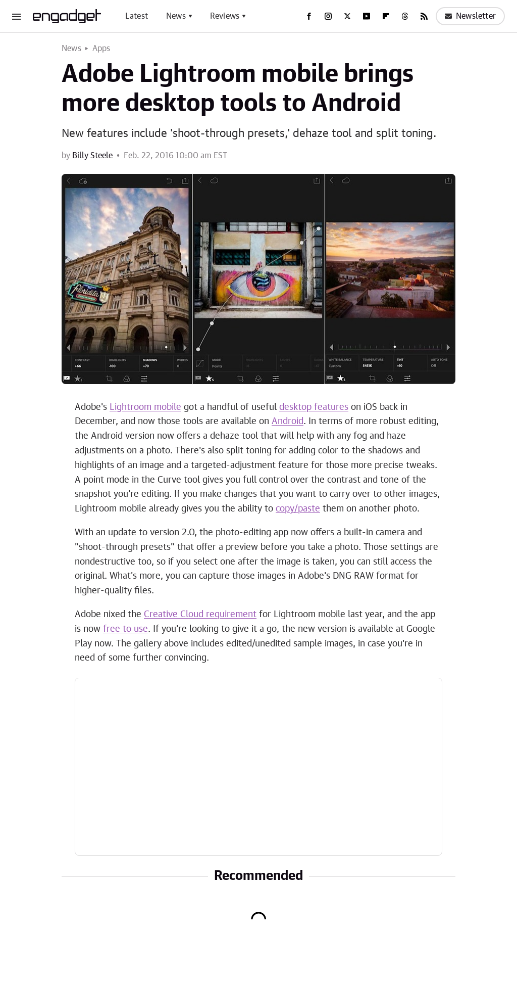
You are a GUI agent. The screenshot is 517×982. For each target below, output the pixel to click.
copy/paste (298, 508)
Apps (101, 48)
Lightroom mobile (145, 407)
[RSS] (424, 16)
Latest (136, 16)
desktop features (313, 407)
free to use (125, 629)
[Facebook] (309, 16)
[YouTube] (366, 16)
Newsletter (470, 16)
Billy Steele (92, 156)
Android (287, 421)
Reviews (224, 16)
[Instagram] (328, 16)
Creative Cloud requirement (200, 614)
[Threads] (404, 16)
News (176, 16)
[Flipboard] (385, 16)
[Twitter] (347, 16)
